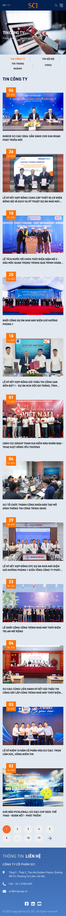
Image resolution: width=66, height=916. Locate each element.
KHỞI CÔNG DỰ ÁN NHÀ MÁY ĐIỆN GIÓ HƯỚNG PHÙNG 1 (30, 322)
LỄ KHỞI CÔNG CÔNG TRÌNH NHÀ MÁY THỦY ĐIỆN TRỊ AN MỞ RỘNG (32, 629)
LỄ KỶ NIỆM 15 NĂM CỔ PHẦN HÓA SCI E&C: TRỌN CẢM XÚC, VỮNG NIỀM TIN (32, 752)
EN (4, 5)
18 (28, 838)
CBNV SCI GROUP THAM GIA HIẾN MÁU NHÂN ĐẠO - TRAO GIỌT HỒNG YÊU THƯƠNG (33, 445)
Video (48, 65)
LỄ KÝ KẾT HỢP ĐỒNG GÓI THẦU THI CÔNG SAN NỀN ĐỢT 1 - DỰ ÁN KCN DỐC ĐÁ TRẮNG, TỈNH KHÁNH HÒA (30, 383)
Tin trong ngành (18, 66)
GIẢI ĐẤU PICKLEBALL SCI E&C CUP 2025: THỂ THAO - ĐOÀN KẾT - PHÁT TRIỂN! (30, 813)
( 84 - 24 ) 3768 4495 (17, 884)
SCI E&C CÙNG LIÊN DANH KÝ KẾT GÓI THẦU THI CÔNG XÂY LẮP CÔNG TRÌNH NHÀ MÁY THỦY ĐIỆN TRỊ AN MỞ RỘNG (32, 690)
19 (38, 838)
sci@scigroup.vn (15, 891)
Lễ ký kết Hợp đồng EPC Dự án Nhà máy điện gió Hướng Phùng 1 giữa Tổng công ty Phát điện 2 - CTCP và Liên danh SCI (31, 568)
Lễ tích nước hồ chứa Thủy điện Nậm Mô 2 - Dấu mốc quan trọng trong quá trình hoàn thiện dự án (32, 261)
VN (8, 5)
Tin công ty (18, 58)
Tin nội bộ (48, 58)
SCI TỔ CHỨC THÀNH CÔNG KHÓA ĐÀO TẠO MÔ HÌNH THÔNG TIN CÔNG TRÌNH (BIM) (30, 506)
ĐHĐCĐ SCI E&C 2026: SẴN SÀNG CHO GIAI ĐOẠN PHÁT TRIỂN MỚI (31, 138)
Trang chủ (8, 38)
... (17, 838)
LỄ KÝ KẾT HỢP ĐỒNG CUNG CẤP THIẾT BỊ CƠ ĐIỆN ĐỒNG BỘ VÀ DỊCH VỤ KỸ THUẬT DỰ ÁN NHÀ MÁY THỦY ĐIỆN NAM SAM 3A (32, 199)
